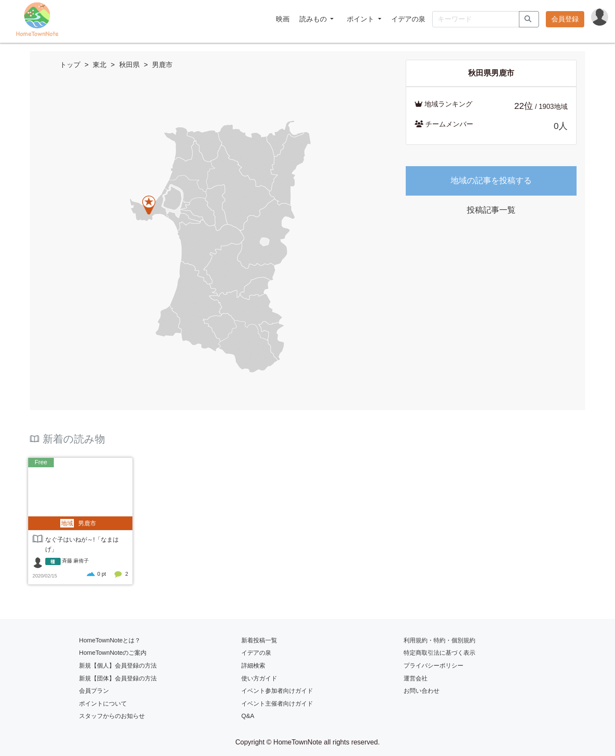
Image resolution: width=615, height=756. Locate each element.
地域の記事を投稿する (491, 180)
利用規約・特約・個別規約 (439, 640)
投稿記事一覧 (491, 209)
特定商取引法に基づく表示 (439, 652)
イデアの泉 (408, 19)
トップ (70, 64)
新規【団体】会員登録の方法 (118, 678)
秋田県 (129, 64)
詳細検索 (253, 665)
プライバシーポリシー (433, 665)
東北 (99, 64)
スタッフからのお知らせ (112, 715)
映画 (283, 19)
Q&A (247, 715)
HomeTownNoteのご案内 (112, 652)
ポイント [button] (361, 19)
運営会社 (416, 678)
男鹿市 (162, 64)
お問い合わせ (421, 690)
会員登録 (565, 19)
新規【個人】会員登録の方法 (118, 665)
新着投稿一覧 (259, 640)
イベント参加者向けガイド (277, 690)
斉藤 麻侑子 (75, 560)
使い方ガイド (259, 678)
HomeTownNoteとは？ (110, 640)
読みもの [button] (313, 19)
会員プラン (94, 690)
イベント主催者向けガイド (277, 703)
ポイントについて (103, 703)
